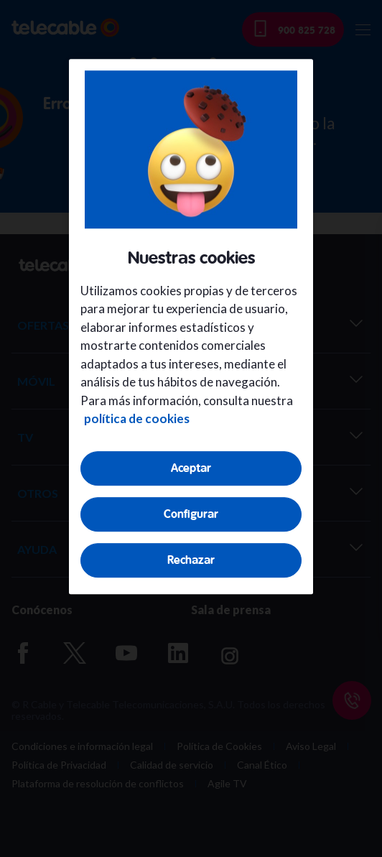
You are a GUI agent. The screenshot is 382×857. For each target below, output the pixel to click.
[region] (191, 326)
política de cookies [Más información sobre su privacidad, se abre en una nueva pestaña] (137, 418)
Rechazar (191, 560)
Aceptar (191, 468)
